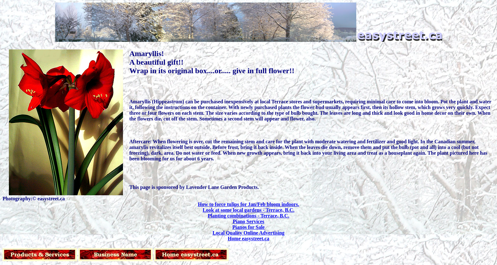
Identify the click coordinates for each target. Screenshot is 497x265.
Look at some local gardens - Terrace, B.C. (248, 210)
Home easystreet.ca (248, 238)
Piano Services (248, 221)
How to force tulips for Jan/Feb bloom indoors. (248, 204)
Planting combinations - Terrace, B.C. (248, 215)
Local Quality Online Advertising (248, 233)
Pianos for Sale (248, 227)
